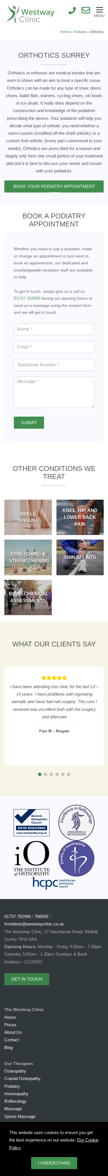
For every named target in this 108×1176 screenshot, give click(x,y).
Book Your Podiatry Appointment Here (54, 188)
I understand (54, 1162)
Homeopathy (16, 1093)
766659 (41, 916)
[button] (39, 774)
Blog (8, 1047)
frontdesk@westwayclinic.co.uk (34, 923)
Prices (10, 1024)
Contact (11, 1039)
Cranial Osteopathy (22, 1078)
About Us (13, 1032)
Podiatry (79, 32)
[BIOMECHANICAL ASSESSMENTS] (28, 597)
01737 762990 (17, 916)
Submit (29, 422)
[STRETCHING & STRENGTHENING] (28, 557)
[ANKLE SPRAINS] (28, 517)
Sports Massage (19, 1116)
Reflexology (15, 1101)
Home (64, 32)
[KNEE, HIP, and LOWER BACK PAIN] (80, 517)
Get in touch (26, 979)
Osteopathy (15, 1071)
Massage (13, 1108)
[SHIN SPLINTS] (80, 557)
